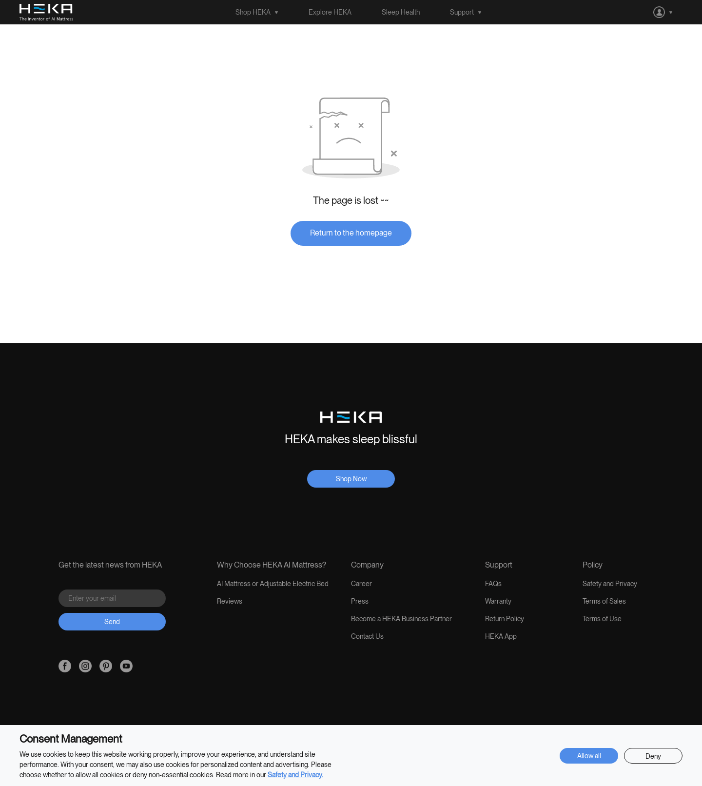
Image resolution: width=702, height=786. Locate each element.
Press (360, 601)
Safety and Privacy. (295, 775)
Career (361, 584)
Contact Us (367, 636)
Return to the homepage (351, 232)
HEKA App (501, 636)
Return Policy (504, 619)
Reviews (229, 601)
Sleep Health (401, 12)
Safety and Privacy (610, 584)
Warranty (498, 601)
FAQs (493, 584)
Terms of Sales (604, 601)
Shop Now (351, 479)
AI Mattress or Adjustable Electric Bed (273, 584)
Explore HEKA (330, 12)
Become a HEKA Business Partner (401, 619)
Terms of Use (602, 619)
